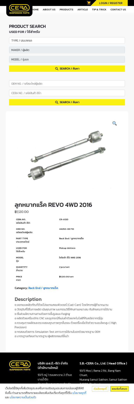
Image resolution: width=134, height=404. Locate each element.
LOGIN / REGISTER (110, 3)
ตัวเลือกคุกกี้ (100, 389)
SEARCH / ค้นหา (67, 68)
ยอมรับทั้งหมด (119, 389)
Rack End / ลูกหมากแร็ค (43, 288)
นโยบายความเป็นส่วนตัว (23, 397)
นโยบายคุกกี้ (79, 393)
